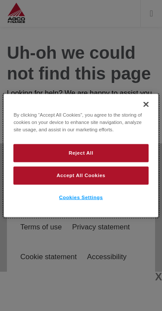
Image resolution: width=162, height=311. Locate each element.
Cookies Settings (81, 197)
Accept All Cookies (81, 175)
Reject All (81, 153)
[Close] (146, 104)
